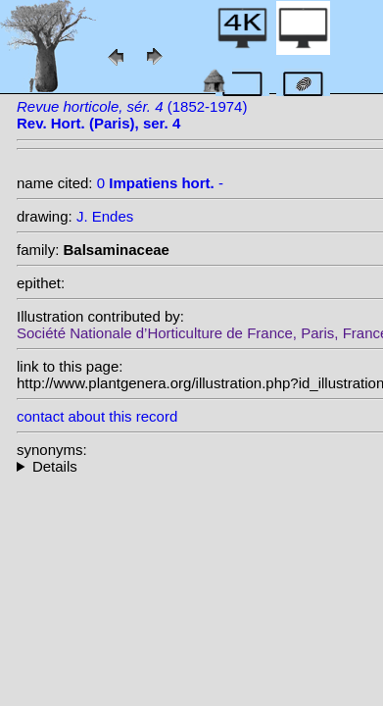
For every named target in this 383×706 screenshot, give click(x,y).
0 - (160, 183)
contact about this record (97, 416)
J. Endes (104, 216)
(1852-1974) (132, 114)
